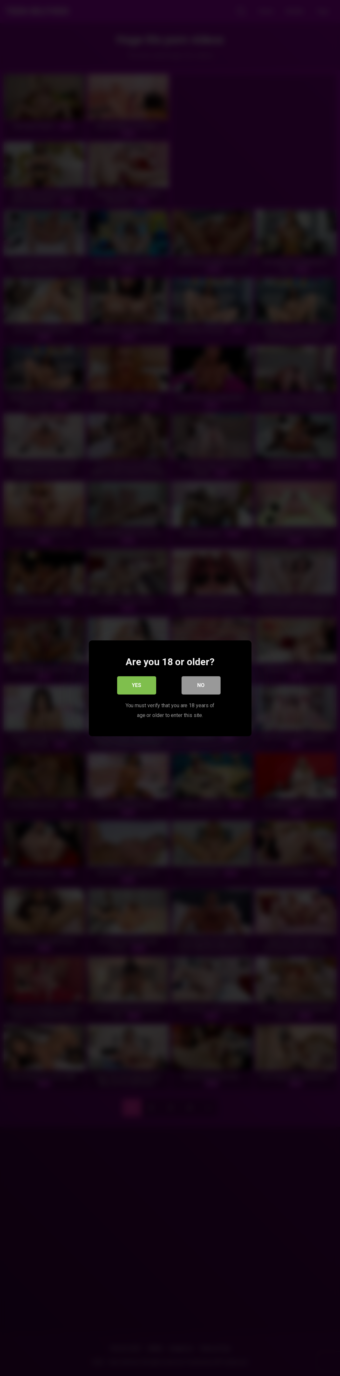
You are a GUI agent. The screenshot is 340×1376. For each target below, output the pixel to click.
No (201, 685)
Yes (136, 685)
